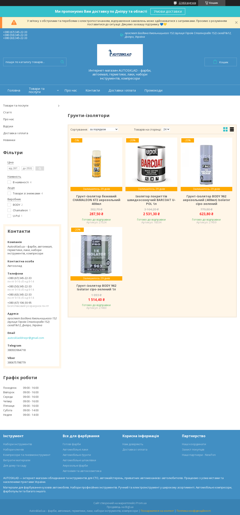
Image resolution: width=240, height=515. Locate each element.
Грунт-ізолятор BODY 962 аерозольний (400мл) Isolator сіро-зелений (206, 200)
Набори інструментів (17, 444)
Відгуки (8, 126)
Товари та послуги (36, 90)
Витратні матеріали (16, 460)
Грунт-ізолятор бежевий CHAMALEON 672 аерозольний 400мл (96, 200)
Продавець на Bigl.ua (120, 507)
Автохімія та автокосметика (82, 471)
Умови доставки (168, 11)
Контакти (93, 90)
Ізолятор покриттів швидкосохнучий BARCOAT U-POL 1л (151, 200)
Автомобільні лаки (75, 449)
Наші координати (194, 444)
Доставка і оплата (122, 90)
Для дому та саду (14, 465)
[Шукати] (62, 62)
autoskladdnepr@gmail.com (26, 337)
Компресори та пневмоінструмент (26, 455)
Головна (14, 90)
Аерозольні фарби (75, 465)
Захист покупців (193, 449)
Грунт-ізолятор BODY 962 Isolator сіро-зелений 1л (96, 287)
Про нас (70, 90)
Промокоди (153, 90)
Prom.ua (141, 503)
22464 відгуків (187, 3)
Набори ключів (13, 449)
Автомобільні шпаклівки (79, 460)
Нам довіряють (132, 444)
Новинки (9, 140)
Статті (7, 112)
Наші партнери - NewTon (199, 455)
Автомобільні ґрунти (77, 455)
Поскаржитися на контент (157, 511)
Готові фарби (72, 444)
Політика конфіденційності (194, 511)
